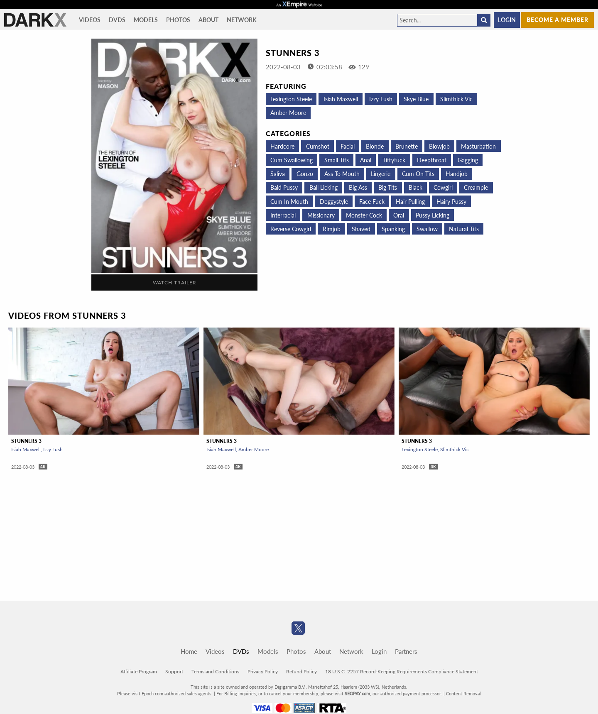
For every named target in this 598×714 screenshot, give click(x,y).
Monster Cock (364, 215)
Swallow (427, 228)
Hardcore (282, 146)
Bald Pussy (284, 187)
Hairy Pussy (451, 201)
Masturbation (478, 146)
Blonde (375, 146)
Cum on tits (418, 173)
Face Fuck (372, 201)
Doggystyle (334, 201)
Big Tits (387, 187)
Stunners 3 (26, 441)
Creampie (476, 187)
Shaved (361, 228)
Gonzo (305, 173)
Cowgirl (443, 187)
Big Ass (358, 187)
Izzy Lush (380, 99)
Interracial (283, 215)
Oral (398, 215)
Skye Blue (416, 99)
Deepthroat (431, 160)
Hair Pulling (410, 201)
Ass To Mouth (342, 173)
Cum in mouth (289, 201)
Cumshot (317, 146)
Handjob (457, 173)
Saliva (277, 173)
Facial (348, 146)
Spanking (393, 228)
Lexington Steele (291, 99)
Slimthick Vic (456, 99)
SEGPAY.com (357, 693)
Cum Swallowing (291, 160)
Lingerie (380, 173)
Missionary (321, 215)
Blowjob (439, 146)
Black (415, 187)
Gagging (468, 160)
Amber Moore (288, 112)
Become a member (557, 19)
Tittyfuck (393, 160)
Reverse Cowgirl (290, 228)
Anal (365, 160)
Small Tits (336, 160)
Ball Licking (323, 187)
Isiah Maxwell (341, 99)
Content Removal (463, 693)
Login (507, 19)
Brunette (406, 146)
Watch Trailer (174, 282)
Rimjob (332, 228)
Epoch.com (152, 693)
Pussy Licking (432, 215)
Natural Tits (464, 228)
